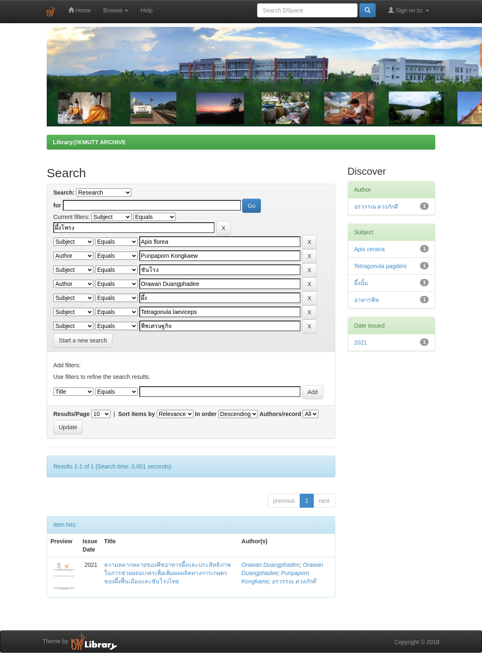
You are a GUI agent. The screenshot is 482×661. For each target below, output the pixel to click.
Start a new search (83, 340)
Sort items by (136, 414)
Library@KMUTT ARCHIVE (89, 142)
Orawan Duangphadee (270, 564)
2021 (360, 342)
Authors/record (280, 414)
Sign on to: (408, 10)
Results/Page (71, 414)
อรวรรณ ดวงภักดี (294, 581)
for (57, 205)
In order (206, 414)
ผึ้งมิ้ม (361, 283)
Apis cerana (369, 249)
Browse (116, 10)
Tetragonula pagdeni (380, 266)
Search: (63, 192)
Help (147, 10)
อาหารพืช (366, 300)
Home (79, 10)
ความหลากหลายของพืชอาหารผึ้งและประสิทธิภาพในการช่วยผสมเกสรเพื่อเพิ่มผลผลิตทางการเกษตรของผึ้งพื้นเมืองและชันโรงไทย (167, 573)
